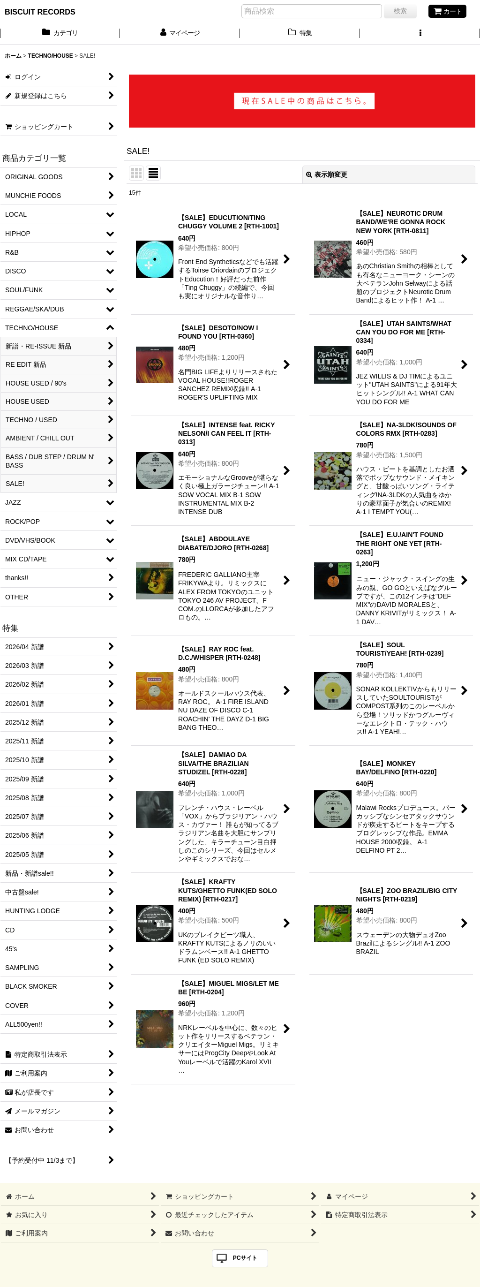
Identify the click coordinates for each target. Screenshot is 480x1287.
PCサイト (245, 1258)
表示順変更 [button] (326, 174)
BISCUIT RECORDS (40, 12)
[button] (420, 33)
